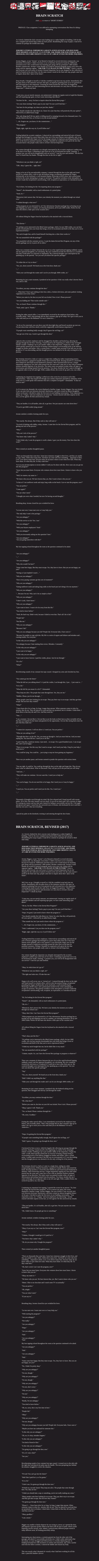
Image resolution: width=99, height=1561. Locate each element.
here (40, 20)
